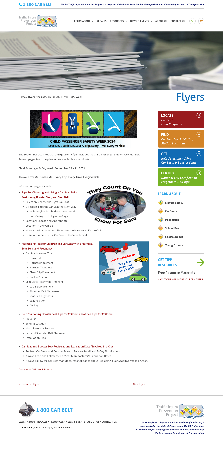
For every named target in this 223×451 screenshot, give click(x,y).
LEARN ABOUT (27, 421)
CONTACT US (109, 421)
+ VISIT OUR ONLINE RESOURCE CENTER (180, 279)
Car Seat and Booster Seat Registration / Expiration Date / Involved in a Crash (68, 346)
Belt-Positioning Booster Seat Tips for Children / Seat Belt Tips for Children (67, 314)
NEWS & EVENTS (75, 421)
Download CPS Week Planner (36, 369)
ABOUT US (93, 421)
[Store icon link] (201, 21)
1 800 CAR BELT (37, 4)
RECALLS (42, 421)
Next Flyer (141, 384)
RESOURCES (57, 421)
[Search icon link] (192, 21)
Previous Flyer (29, 384)
